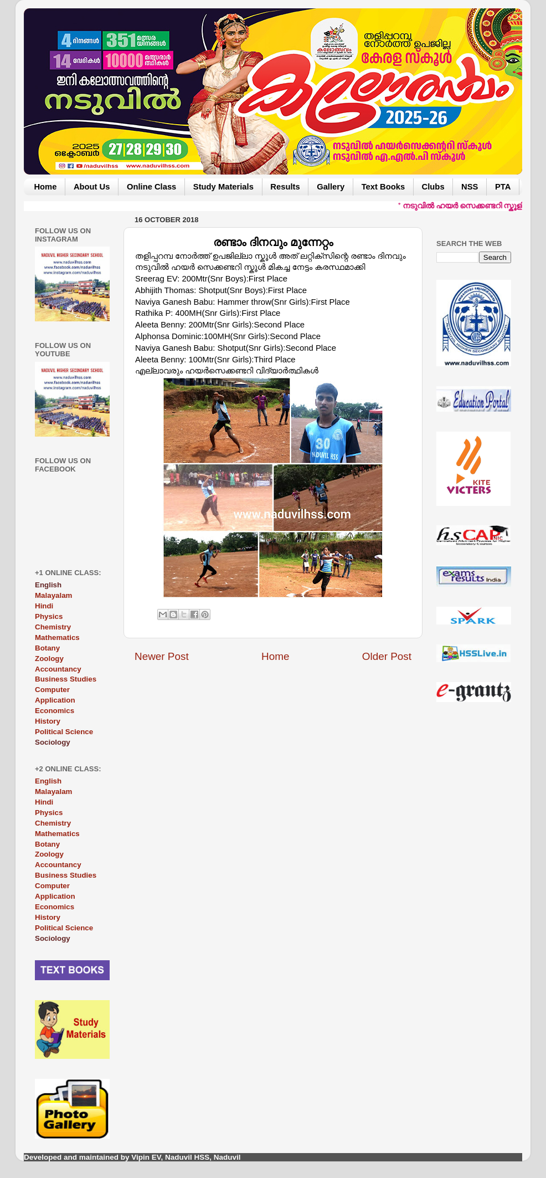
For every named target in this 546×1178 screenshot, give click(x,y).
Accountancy (58, 669)
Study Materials (223, 186)
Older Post (386, 656)
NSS (469, 186)
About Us (92, 186)
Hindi (44, 606)
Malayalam (53, 595)
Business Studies (65, 679)
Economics (54, 710)
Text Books (383, 186)
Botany (47, 648)
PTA (503, 186)
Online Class (151, 186)
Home (45, 186)
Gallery (330, 186)
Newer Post (162, 656)
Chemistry (53, 627)
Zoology (49, 658)
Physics (49, 616)
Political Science (64, 732)
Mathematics (57, 637)
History (47, 721)
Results (285, 186)
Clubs (433, 186)
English (48, 781)
